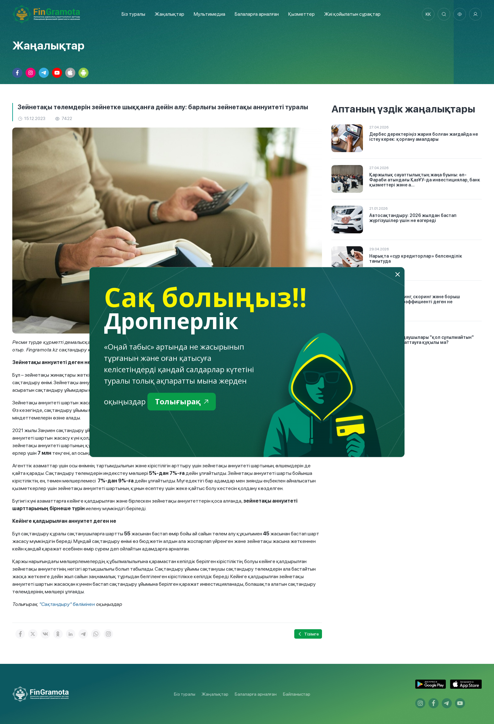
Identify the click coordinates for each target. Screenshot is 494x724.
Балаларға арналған (256, 694)
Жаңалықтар (169, 14)
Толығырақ (181, 401)
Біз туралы (133, 14)
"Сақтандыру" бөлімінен (67, 604)
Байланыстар (296, 694)
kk (428, 14)
